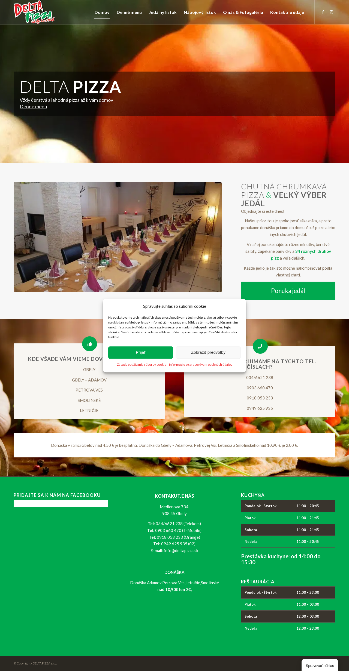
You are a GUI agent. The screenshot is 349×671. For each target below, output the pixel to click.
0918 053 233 (260, 397)
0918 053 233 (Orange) (178, 537)
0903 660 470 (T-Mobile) (178, 530)
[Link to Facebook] (323, 12)
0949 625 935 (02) (178, 543)
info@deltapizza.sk (181, 550)
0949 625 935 (260, 408)
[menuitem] (102, 12)
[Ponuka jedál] (288, 291)
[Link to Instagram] (331, 12)
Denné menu (33, 106)
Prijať (141, 352)
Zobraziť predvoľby (208, 352)
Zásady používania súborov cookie (141, 364)
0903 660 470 (260, 387)
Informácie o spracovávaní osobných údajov (200, 364)
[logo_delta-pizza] (34, 12)
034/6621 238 (259, 377)
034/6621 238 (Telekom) (178, 523)
